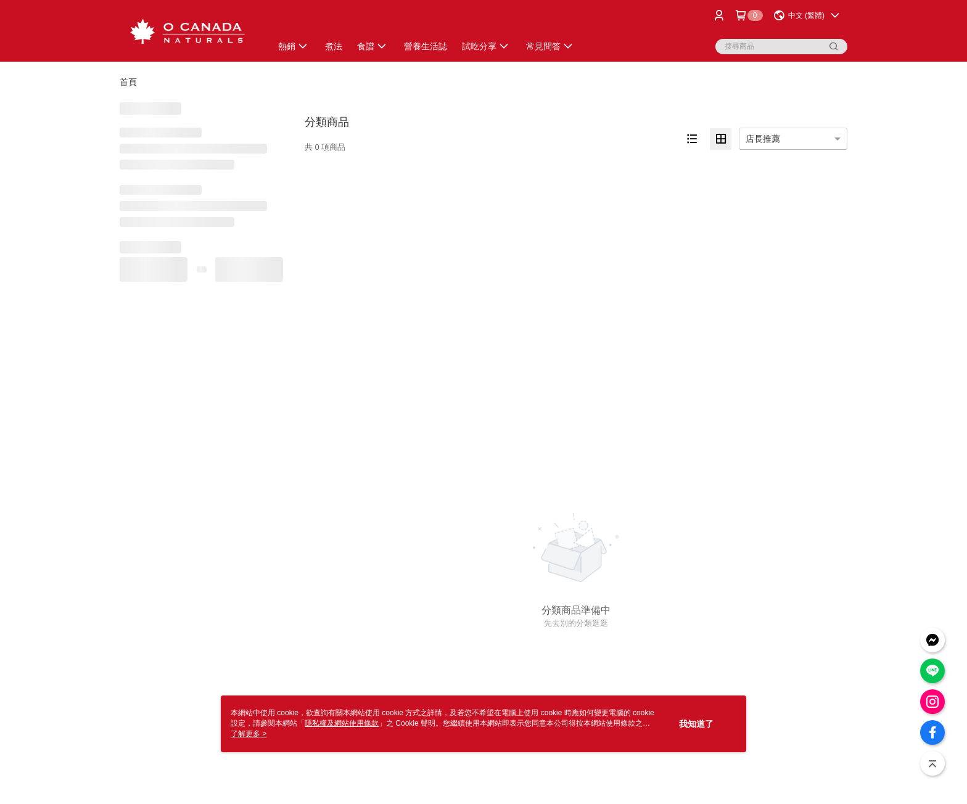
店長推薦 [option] (763, 139)
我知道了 (696, 724)
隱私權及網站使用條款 (342, 723)
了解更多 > (248, 733)
